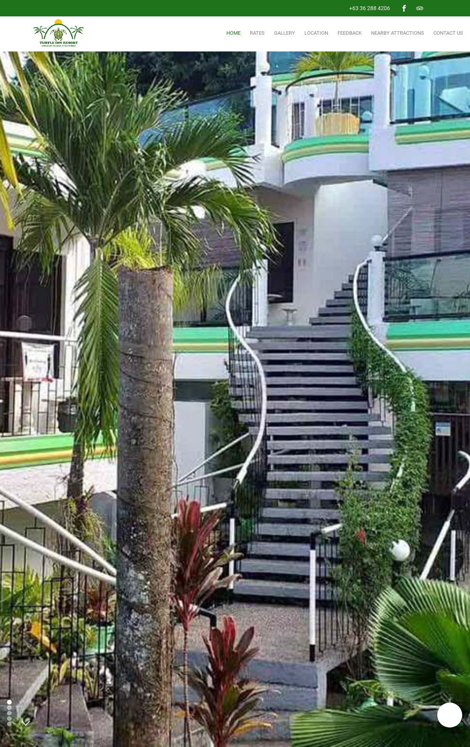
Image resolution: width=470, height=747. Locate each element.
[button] (449, 715)
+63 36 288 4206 (369, 8)
